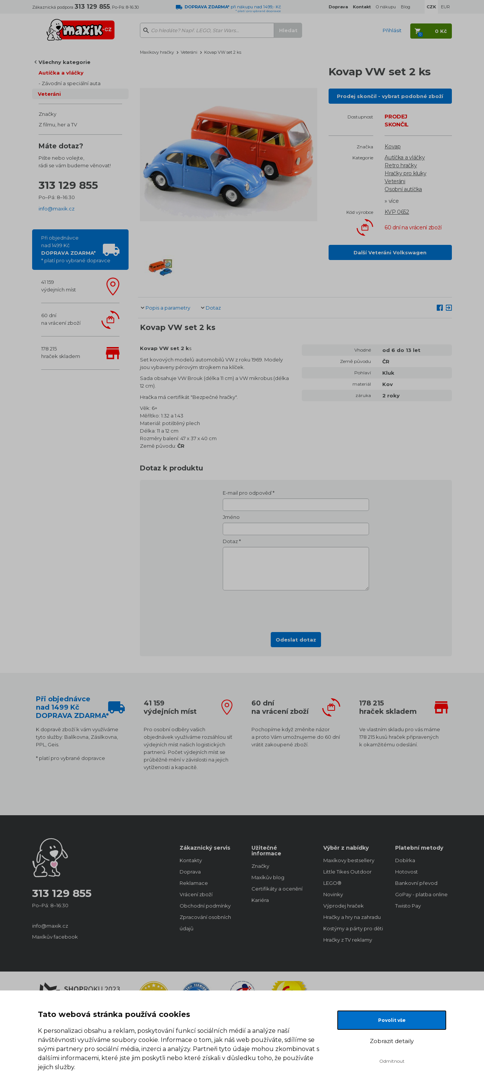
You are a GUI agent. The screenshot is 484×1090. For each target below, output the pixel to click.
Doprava (190, 872)
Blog (405, 6)
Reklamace (194, 883)
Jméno (231, 517)
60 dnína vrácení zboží (61, 319)
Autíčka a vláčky (61, 73)
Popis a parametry (168, 308)
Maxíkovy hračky (157, 52)
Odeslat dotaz (296, 640)
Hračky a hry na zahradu (351, 917)
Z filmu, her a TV (58, 124)
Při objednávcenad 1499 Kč (75, 249)
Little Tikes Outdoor (347, 872)
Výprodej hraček (343, 906)
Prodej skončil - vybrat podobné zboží (390, 96)
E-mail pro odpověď (247, 493)
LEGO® (332, 883)
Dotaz (213, 308)
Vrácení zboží (196, 894)
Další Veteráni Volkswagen (390, 252)
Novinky (333, 894)
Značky (47, 114)
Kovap (393, 146)
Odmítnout (392, 1061)
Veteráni (49, 94)
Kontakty (191, 860)
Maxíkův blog (267, 877)
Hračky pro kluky (405, 173)
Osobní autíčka (403, 189)
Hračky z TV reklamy (347, 940)
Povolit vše (392, 1020)
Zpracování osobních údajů (205, 922)
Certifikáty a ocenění (276, 889)
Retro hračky (401, 165)
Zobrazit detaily (392, 1041)
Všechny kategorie (64, 62)
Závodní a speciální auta (71, 83)
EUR (445, 6)
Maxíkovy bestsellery (348, 860)
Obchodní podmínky (205, 906)
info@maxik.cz (56, 209)
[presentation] (296, 609)
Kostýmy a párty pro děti (351, 928)
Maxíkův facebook (55, 937)
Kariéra (260, 900)
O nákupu (386, 6)
